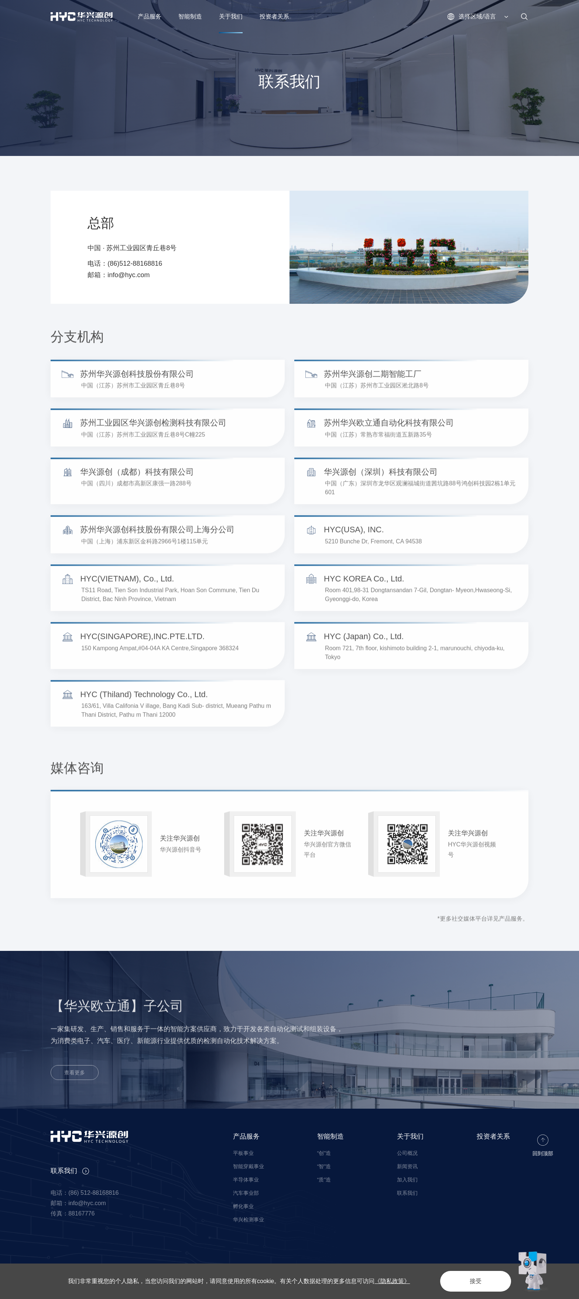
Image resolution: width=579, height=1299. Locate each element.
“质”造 (324, 1180)
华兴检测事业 (248, 1220)
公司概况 (407, 1153)
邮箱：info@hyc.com (119, 275)
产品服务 (246, 1136)
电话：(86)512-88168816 (125, 263)
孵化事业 (243, 1206)
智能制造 (330, 1136)
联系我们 (106, 173)
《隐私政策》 (392, 1281)
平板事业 (243, 1153)
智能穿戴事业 (248, 1166)
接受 (476, 1281)
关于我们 (78, 173)
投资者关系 (493, 1136)
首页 (56, 173)
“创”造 (324, 1153)
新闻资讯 (407, 1166)
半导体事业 (246, 1180)
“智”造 (324, 1166)
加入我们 (407, 1180)
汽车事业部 (246, 1193)
